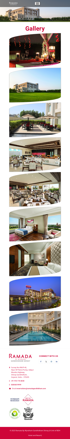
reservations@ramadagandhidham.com (31, 388)
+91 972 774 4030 (17, 381)
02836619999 (16, 385)
